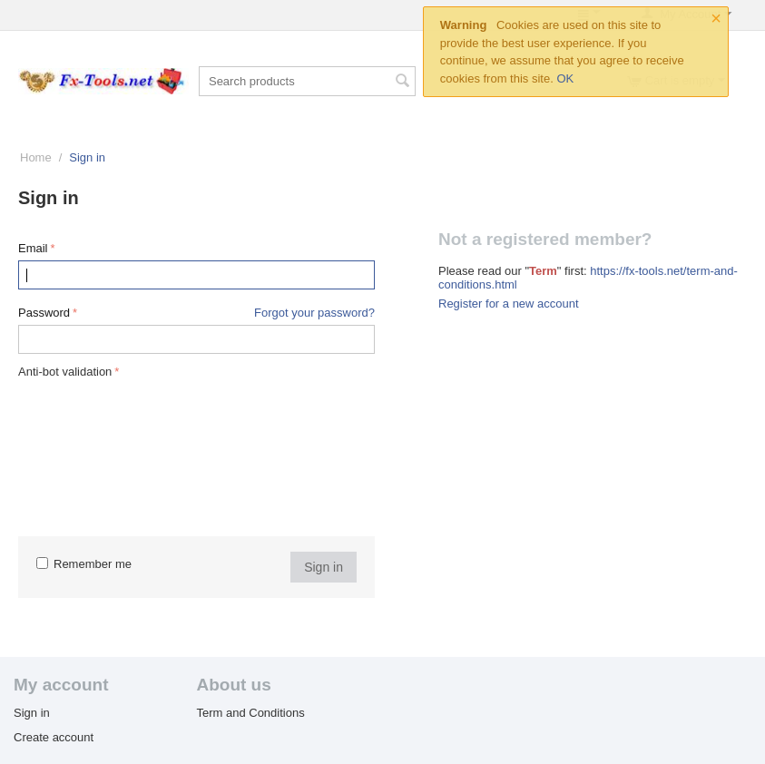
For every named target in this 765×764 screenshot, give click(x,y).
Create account (53, 737)
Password (44, 312)
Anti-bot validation (65, 371)
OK (565, 78)
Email (33, 248)
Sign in (323, 567)
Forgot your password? (314, 312)
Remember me (84, 564)
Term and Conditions (250, 713)
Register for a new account (508, 303)
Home (36, 157)
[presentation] (92, 448)
